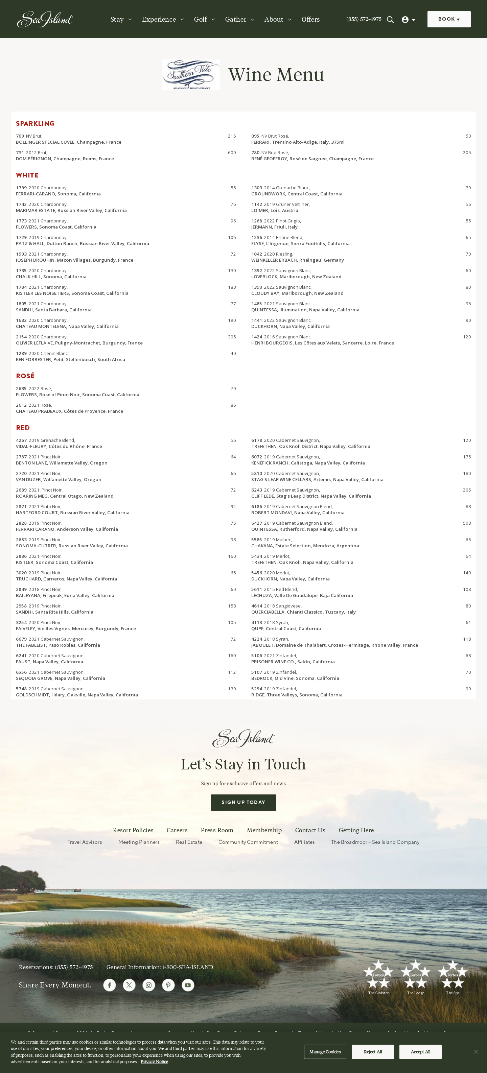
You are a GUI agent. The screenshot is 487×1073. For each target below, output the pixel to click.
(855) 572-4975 (363, 19)
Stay (117, 19)
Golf (200, 19)
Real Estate (189, 842)
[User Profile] (409, 19)
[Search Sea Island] (390, 19)
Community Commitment (248, 842)
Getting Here (356, 830)
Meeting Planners (139, 842)
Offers (311, 19)
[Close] (476, 1052)
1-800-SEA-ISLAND (188, 967)
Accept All (420, 1052)
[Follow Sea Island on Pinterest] (168, 985)
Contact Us (310, 830)
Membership (264, 830)
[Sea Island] (45, 19)
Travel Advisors (85, 842)
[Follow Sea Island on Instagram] (148, 985)
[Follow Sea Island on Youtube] (188, 985)
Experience (159, 19)
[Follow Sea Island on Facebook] (109, 985)
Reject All (373, 1052)
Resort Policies (133, 830)
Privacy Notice (154, 1062)
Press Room (217, 830)
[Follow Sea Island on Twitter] (129, 985)
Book (449, 19)
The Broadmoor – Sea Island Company (375, 842)
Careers (177, 830)
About (273, 19)
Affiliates (304, 842)
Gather (236, 19)
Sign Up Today (243, 803)
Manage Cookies (325, 1052)
